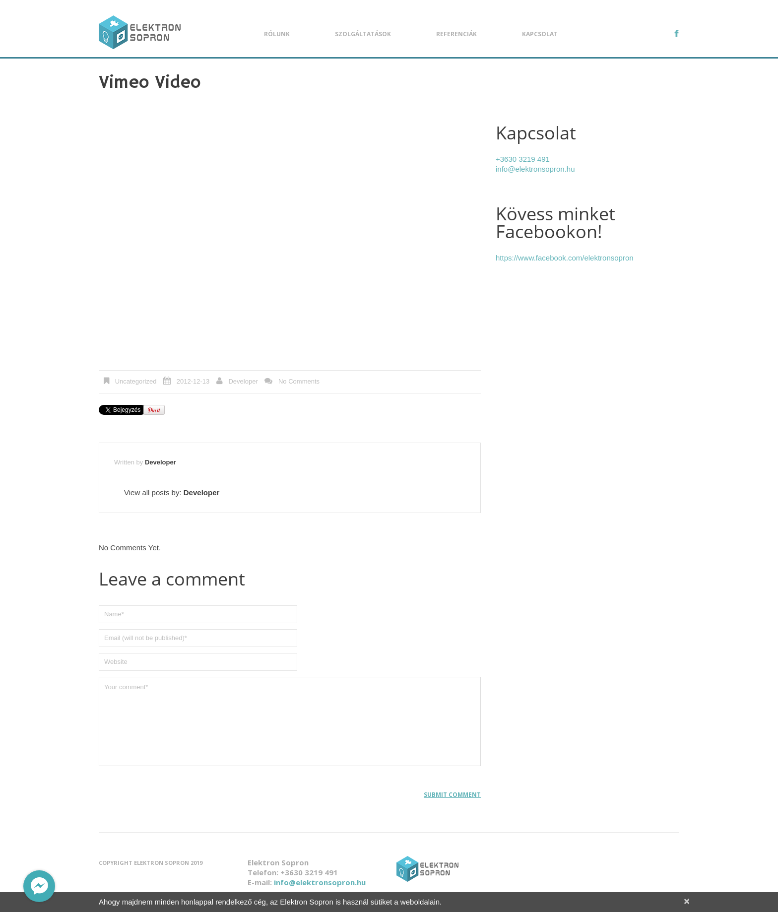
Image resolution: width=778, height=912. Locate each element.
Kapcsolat (540, 34)
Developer (243, 381)
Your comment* (290, 721)
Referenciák (456, 34)
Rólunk (277, 34)
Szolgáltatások (363, 34)
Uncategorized (136, 381)
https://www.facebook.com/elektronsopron (565, 258)
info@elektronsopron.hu (535, 169)
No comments (299, 381)
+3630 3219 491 (523, 159)
